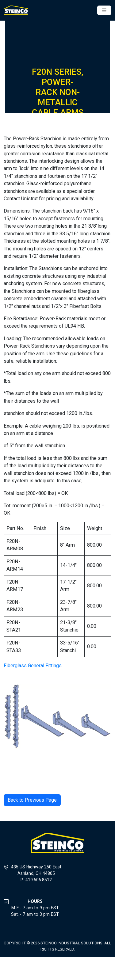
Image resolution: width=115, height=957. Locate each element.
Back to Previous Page (32, 800)
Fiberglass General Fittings (33, 665)
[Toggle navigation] (104, 10)
